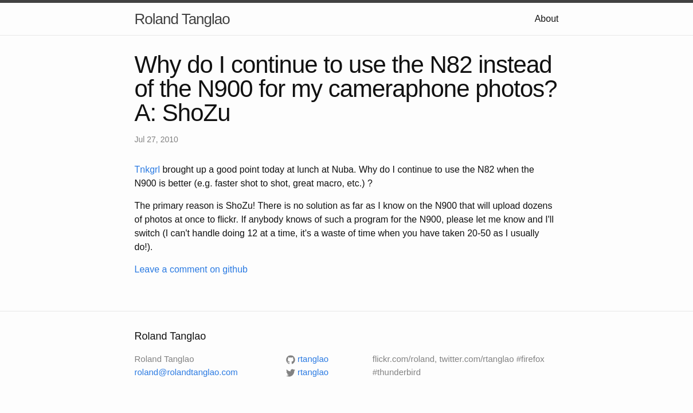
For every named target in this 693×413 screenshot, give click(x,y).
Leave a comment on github (191, 269)
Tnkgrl (147, 169)
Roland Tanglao (182, 19)
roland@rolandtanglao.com (186, 372)
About (547, 19)
